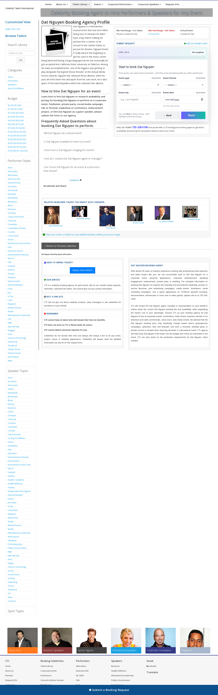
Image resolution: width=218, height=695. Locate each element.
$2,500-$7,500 (14, 105)
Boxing (11, 404)
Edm (10, 247)
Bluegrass (12, 201)
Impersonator (14, 281)
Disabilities (13, 445)
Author (11, 389)
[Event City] (140, 99)
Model (10, 311)
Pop (9, 319)
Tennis (11, 586)
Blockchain (13, 396)
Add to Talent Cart (197, 43)
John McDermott (55, 226)
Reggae (11, 330)
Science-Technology (17, 338)
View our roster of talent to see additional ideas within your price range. (83, 234)
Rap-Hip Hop (13, 326)
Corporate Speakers (149, 4)
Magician (12, 304)
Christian (12, 213)
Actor (10, 167)
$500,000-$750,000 (17, 147)
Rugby (11, 563)
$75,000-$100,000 (16, 128)
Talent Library (81, 4)
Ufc (9, 593)
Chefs (10, 411)
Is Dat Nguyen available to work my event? (67, 141)
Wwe (10, 360)
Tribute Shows (14, 353)
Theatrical (12, 345)
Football (11, 266)
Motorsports (13, 536)
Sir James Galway (166, 221)
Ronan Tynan (138, 223)
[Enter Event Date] (184, 100)
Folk (9, 262)
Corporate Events (49, 670)
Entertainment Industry (18, 254)
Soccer (11, 570)
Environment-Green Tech (19, 464)
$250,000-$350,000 (17, 139)
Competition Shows (17, 228)
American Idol (14, 179)
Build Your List (12, 28)
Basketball (12, 198)
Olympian (12, 540)
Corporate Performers (120, 4)
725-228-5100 (140, 127)
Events (98, 4)
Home (48, 4)
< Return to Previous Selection (60, 245)
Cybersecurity (14, 434)
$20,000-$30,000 (16, 116)
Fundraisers (46, 675)
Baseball (12, 194)
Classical (12, 220)
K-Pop (10, 296)
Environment (13, 461)
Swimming (12, 341)
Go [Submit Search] (20, 59)
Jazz (10, 292)
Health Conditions (16, 480)
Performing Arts (15, 544)
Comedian (12, 224)
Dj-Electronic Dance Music (19, 243)
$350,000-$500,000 (17, 143)
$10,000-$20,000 (16, 113)
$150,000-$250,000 (17, 135)
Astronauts (13, 190)
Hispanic (12, 277)
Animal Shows (14, 182)
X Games (12, 601)
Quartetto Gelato (83, 218)
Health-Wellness (15, 483)
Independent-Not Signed (19, 491)
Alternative (13, 175)
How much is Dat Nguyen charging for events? (69, 150)
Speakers (12, 84)
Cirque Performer (16, 216)
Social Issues (14, 574)
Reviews (9, 675)
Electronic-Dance (15, 251)
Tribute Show (14, 349)
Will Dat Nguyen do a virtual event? (63, 133)
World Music (13, 357)
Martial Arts (13, 517)
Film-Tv (11, 258)
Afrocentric (13, 171)
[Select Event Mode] (184, 85)
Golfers (11, 269)
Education (12, 453)
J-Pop (10, 288)
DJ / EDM (80, 675)
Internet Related (15, 285)
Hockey (11, 487)
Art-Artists (12, 186)
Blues (10, 205)
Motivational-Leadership (19, 315)
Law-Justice (13, 510)
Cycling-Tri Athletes (16, 438)
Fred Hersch (111, 228)
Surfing (11, 578)
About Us (62, 4)
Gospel (11, 273)
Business (12, 209)
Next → (193, 115)
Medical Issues (14, 307)
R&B (10, 322)
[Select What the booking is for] (140, 85)
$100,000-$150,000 (17, 132)
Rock (10, 334)
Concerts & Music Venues (52, 680)
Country (11, 232)
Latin (10, 300)
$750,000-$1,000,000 (18, 150)
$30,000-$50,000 (16, 120)
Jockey (11, 498)
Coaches (12, 423)
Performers (13, 80)
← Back (168, 115)
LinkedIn (151, 666)
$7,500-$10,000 (15, 109)
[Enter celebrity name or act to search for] (21, 53)
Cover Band (13, 235)
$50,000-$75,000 (16, 124)
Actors (10, 77)
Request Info (172, 4)
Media (10, 521)
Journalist (12, 502)
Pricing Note (153, 34)
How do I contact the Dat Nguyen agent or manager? (73, 158)
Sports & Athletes (16, 88)
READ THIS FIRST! (82, 270)
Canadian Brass (193, 219)
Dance (11, 239)
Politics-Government (17, 548)
